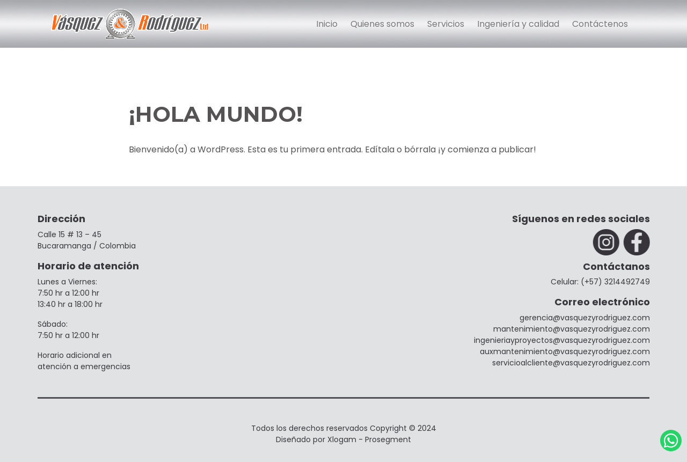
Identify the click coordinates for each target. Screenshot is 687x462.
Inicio (327, 24)
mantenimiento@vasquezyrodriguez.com (572, 329)
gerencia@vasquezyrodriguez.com (586, 317)
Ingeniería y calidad (518, 24)
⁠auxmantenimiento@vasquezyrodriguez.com (566, 351)
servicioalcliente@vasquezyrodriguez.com (572, 362)
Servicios (445, 24)
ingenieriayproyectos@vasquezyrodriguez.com (563, 340)
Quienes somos (382, 24)
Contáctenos (600, 24)
